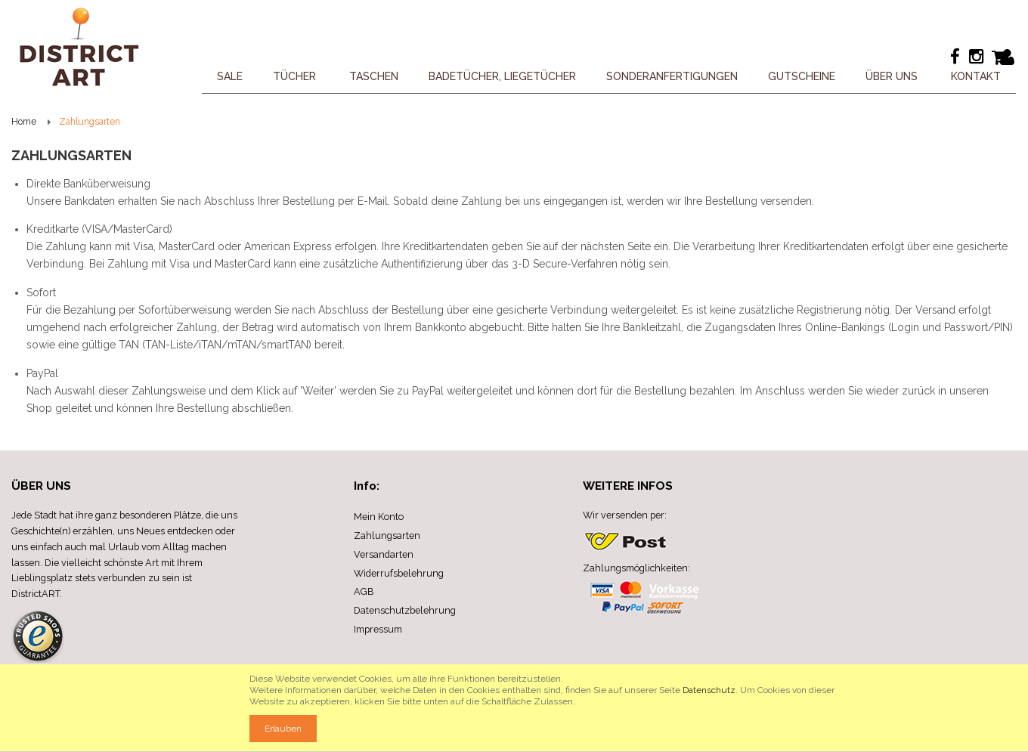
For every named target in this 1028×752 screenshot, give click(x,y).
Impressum (378, 629)
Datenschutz (709, 690)
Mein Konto (379, 516)
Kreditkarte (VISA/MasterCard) (99, 229)
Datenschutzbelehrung (405, 610)
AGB (363, 591)
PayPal (42, 373)
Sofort (41, 292)
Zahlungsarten (387, 535)
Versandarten (383, 554)
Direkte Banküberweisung (88, 184)
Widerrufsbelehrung (399, 573)
